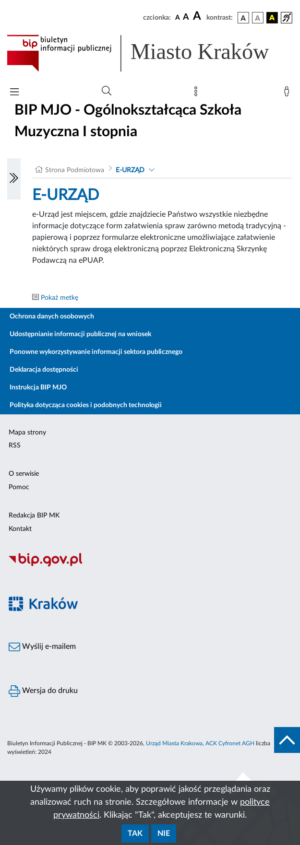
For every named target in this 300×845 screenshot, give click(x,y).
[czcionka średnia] (186, 17)
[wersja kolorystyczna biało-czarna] (258, 18)
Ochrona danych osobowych (52, 316)
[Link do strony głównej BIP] (150, 53)
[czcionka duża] (198, 16)
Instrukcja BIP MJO (38, 387)
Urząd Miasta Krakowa (174, 743)
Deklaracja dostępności (44, 369)
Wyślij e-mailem (42, 647)
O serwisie (24, 473)
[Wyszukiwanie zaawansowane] (106, 91)
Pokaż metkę (59, 297)
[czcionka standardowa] (177, 17)
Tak (135, 833)
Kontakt (20, 529)
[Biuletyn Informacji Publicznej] (150, 565)
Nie (163, 833)
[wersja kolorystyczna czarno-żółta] (272, 18)
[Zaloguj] (288, 93)
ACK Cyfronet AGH (229, 743)
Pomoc (19, 487)
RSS (15, 445)
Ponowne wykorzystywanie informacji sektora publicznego (96, 352)
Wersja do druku (43, 691)
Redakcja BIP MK (34, 515)
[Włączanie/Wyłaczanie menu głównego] (14, 92)
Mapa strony (27, 432)
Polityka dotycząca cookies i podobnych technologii (86, 405)
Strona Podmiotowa (74, 170)
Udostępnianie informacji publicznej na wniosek (80, 334)
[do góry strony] (287, 740)
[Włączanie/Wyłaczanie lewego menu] (14, 179)
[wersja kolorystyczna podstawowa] (243, 18)
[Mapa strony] (198, 93)
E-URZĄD (130, 170)
